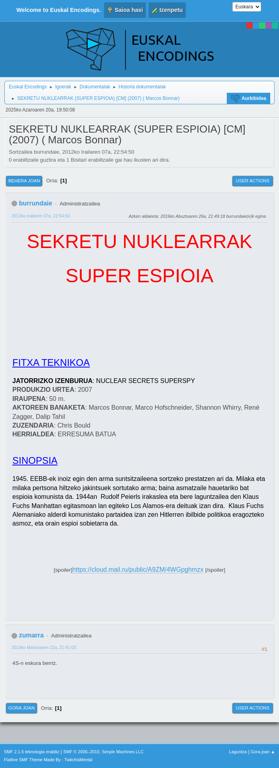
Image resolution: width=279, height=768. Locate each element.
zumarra (31, 635)
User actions (252, 180)
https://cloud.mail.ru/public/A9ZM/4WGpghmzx (137, 569)
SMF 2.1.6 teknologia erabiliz (31, 751)
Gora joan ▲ (263, 751)
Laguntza (238, 751)
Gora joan (21, 707)
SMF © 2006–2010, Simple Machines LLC (103, 751)
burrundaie (35, 203)
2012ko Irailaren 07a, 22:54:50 (41, 215)
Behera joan (24, 180)
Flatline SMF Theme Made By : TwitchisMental (48, 759)
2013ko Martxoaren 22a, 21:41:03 (44, 647)
